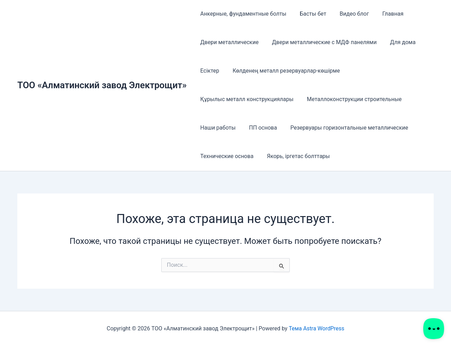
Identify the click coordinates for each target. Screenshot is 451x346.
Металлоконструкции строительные (351, 99)
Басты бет (309, 13)
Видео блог (348, 13)
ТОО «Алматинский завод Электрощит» (102, 85)
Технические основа (225, 156)
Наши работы (217, 127)
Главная (384, 13)
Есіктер (208, 70)
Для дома (397, 42)
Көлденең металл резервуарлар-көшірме (282, 70)
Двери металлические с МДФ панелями (321, 42)
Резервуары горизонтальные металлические (343, 127)
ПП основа (260, 127)
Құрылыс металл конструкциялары (245, 99)
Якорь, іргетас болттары (294, 156)
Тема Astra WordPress (316, 328)
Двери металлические (228, 42)
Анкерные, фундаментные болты (242, 13)
